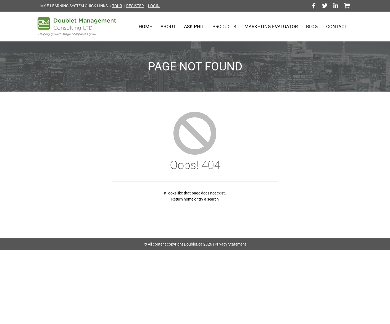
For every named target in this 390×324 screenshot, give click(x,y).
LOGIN (154, 6)
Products (224, 26)
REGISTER (135, 6)
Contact (336, 26)
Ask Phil (194, 26)
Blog (312, 26)
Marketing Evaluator (271, 26)
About (168, 26)
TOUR (117, 6)
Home (145, 26)
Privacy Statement (230, 244)
